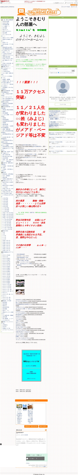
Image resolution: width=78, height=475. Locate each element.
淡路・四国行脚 (6, 129)
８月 (4, 232)
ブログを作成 (70, 3)
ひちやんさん (19, 317)
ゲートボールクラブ (7, 97)
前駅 (31, 371)
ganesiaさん (19, 325)
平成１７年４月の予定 (8, 217)
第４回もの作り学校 (7, 156)
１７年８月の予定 (7, 224)
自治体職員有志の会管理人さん (24, 304)
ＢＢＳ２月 (5, 256)
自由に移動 (30, 373)
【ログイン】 (74, 6)
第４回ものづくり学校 (26, 263)
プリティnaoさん (20, 333)
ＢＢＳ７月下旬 (6, 276)
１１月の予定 (6, 209)
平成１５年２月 (6, 242)
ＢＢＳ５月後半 (6, 268)
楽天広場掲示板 (37, 146)
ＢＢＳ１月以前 (6, 255)
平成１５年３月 (6, 243)
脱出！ (62, 137)
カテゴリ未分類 (24, 434)
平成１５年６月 (6, 248)
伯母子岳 (32, 212)
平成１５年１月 (6, 240)
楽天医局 (5, 302)
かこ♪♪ (52, 146)
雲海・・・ (63, 142)
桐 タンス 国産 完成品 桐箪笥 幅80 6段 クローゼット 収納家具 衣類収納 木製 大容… (30, 416)
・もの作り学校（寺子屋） (22, 260)
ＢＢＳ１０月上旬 (7, 284)
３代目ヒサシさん (20, 307)
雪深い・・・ (63, 151)
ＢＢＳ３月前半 (6, 258)
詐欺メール (5, 42)
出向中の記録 (6, 21)
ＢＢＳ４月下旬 (6, 265)
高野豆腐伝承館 (6, 57)
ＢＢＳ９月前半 (6, 281)
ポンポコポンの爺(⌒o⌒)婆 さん (24, 308)
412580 (73, 5)
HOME (2, 6)
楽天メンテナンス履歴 (8, 37)
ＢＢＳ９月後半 (6, 282)
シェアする (26, 463)
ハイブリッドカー (24, 262)
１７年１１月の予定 (7, 229)
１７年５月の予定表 (7, 219)
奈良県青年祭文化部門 (8, 121)
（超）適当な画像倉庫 (8, 19)
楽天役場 (5, 304)
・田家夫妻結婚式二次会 (22, 257)
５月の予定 (5, 201)
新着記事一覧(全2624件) (31, 426)
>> (58, 3)
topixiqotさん (19, 299)
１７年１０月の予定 (7, 227)
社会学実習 (5, 158)
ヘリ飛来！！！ (6, 26)
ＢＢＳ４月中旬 (6, 263)
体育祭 (4, 122)
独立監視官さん (20, 314)
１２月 (4, 239)
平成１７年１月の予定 (8, 213)
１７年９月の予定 (7, 225)
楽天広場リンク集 (31, 154)
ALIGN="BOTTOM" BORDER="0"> (31, 355)
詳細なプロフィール (7, 180)
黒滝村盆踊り (6, 119)
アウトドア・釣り (6, 2)
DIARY (6, 6)
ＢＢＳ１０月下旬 (7, 287)
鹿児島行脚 (5, 124)
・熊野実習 (18, 265)
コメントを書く (42, 466)
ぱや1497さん (19, 328)
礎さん (17, 302)
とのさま (33, 361)
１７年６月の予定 (7, 221)
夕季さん (18, 321)
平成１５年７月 (6, 250)
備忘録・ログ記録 (7, 300)
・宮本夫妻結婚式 (20, 254)
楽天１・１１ (6, 310)
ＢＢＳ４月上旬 (6, 261)
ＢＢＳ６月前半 (6, 270)
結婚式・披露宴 (6, 79)
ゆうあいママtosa (54, 132)
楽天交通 (5, 317)
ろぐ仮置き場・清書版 (8, 315)
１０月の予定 (6, 208)
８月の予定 (5, 204)
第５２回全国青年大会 (8, 98)
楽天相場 (5, 308)
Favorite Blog (63, 108)
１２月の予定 (6, 211)
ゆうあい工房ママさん (21, 327)
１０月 (4, 235)
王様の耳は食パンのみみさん (23, 332)
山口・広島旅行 (6, 175)
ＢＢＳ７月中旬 (6, 274)
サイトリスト (31, 378)
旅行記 (4, 172)
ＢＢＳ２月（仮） (7, 297)
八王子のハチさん (20, 311)
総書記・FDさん (20, 336)
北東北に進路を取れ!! (8, 179)
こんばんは (58, 146)
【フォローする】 (65, 6)
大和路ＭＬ (5, 69)
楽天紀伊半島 (6, 307)
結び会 (25, 410)
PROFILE (11, 6)
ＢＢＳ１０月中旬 (7, 286)
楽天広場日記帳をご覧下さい (30, 145)
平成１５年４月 (6, 245)
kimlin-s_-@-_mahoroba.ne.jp (28, 149)
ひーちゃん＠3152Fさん (22, 301)
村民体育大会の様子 (7, 47)
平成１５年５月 (6, 247)
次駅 (34, 373)
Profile (62, 77)
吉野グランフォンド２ (8, 55)
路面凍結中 (21, 432)
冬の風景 (5, 28)
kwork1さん (19, 316)
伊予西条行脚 (6, 24)
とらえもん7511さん (21, 330)
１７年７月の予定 (7, 222)
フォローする (63, 104)
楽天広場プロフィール (29, 157)
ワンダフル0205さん (21, 313)
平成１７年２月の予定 (8, 214)
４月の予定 (5, 199)
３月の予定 (5, 198)
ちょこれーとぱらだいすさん (23, 338)
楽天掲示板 (23, 57)
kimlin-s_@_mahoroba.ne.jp (35, 53)
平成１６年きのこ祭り (8, 58)
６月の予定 (5, 203)
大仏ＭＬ (5, 326)
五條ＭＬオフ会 (6, 328)
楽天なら (5, 305)
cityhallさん (19, 324)
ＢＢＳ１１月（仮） (7, 289)
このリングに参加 (31, 365)
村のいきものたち (7, 31)
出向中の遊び (6, 23)
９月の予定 (5, 206)
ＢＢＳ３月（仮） (7, 299)
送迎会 (4, 117)
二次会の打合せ (6, 71)
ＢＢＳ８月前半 (6, 278)
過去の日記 (5, 230)
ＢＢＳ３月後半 (6, 260)
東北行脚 (5, 177)
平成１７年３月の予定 (8, 216)
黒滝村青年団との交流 (8, 146)
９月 (4, 234)
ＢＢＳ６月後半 (6, 271)
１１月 (4, 237)
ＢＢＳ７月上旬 (6, 273)
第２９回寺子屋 (6, 154)
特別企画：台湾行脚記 (8, 174)
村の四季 (5, 33)
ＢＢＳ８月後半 (6, 279)
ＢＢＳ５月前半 (6, 266)
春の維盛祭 (5, 113)
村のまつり (5, 29)
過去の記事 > (43, 426)
